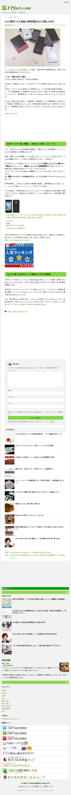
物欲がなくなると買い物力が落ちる (27, 504)
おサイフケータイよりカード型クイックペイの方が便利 (34, 445)
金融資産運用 (6, 708)
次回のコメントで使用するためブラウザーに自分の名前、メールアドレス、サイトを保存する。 (35, 413)
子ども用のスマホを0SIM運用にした (18, 70)
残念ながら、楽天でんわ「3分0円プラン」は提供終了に (34, 469)
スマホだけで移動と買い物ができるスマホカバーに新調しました (37, 492)
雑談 (3, 711)
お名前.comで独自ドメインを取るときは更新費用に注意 (34, 457)
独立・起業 (5, 701)
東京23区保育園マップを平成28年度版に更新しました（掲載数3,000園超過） (39, 599)
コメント (11, 370)
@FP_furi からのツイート (11, 719)
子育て (4, 695)
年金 (3, 698)
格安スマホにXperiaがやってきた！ (18, 240)
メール (11, 397)
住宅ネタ (4, 693)
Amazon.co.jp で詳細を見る (15, 228)
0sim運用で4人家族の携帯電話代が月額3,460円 (28, 622)
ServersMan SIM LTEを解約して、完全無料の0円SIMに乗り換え (37, 538)
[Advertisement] (19, 127)
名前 (10, 390)
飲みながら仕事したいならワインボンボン (29, 515)
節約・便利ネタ (13, 311)
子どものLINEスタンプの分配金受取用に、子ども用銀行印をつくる (38, 434)
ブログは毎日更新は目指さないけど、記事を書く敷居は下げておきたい (37, 645)
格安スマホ (24, 311)
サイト (10, 403)
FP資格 (4, 690)
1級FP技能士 (7, 665)
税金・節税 (5, 703)
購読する (6, 588)
